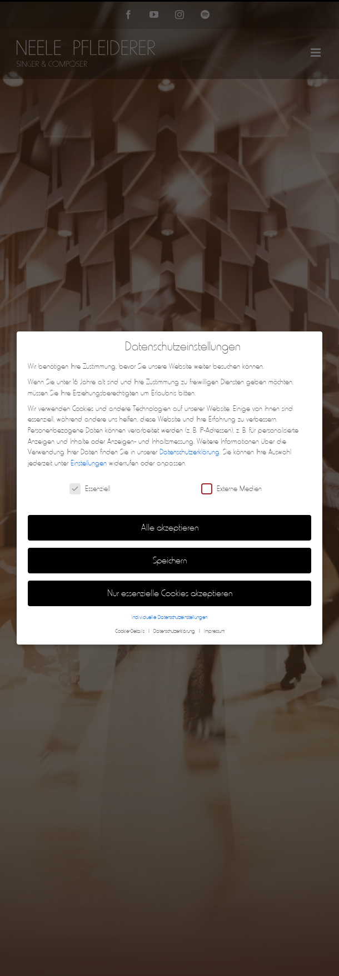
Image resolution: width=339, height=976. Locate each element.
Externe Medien (231, 488)
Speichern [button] (170, 560)
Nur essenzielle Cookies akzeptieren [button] (169, 593)
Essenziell (89, 488)
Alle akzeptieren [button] (169, 527)
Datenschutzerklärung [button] (175, 631)
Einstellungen (89, 463)
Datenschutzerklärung (189, 452)
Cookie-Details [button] (130, 631)
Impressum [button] (214, 631)
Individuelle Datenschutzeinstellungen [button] (169, 617)
